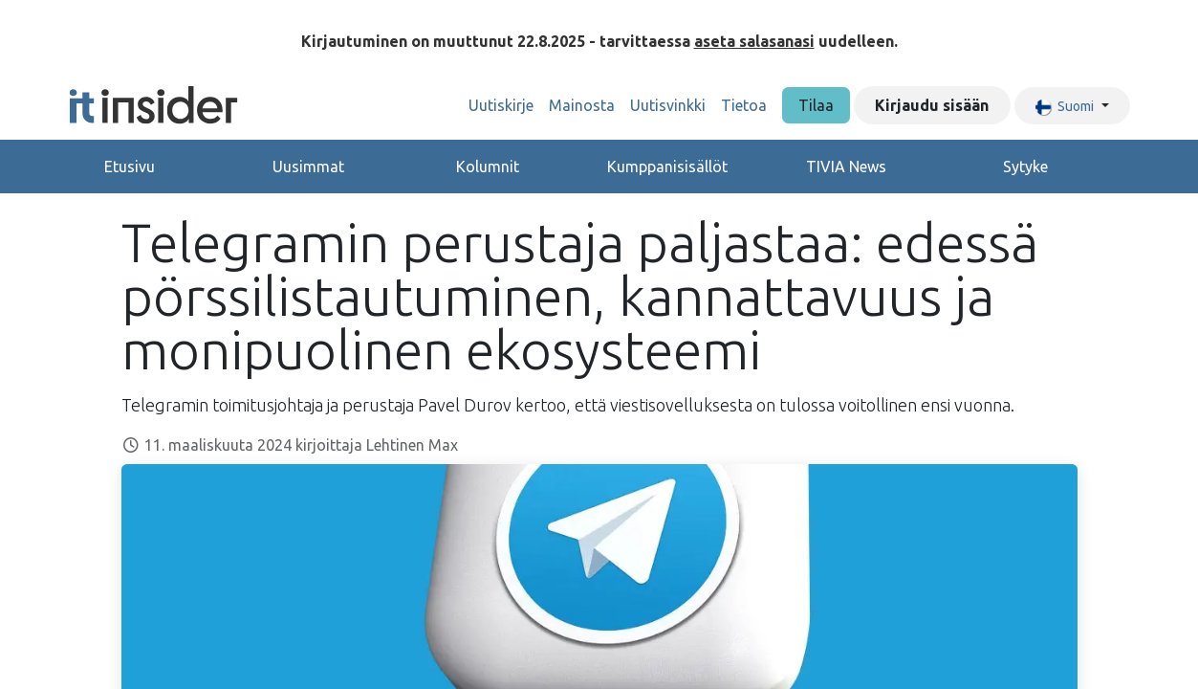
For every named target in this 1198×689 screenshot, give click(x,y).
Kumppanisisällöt (667, 166)
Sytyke (1025, 166)
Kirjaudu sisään (932, 105)
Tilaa (816, 105)
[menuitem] (501, 105)
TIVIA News (846, 166)
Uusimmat (308, 166)
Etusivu (129, 166)
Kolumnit (487, 166)
